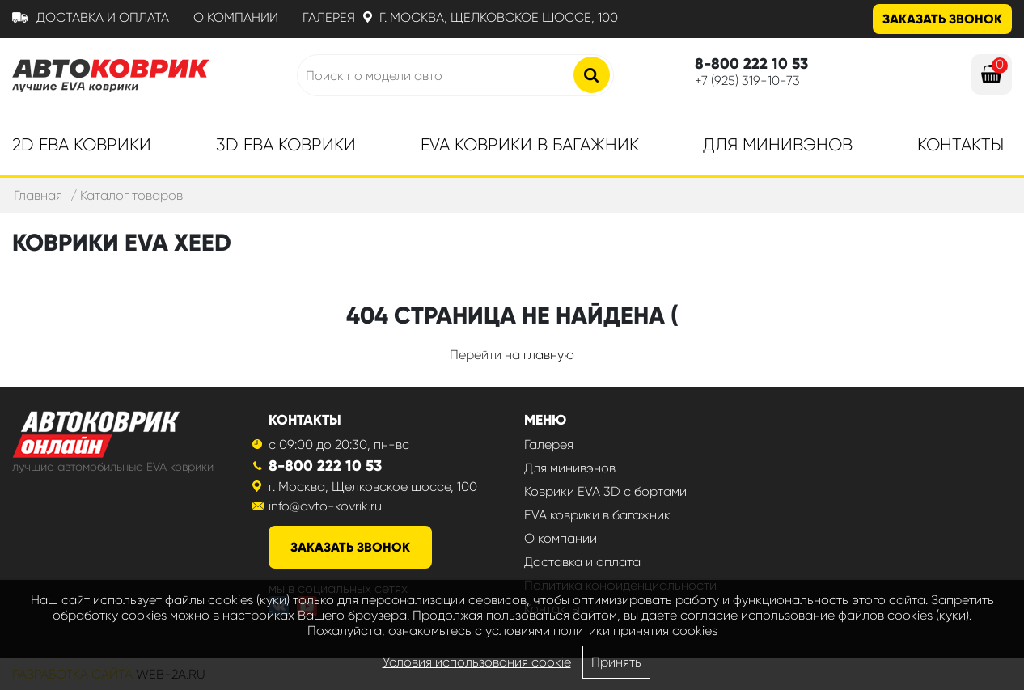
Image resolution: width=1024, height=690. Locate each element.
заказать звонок (350, 547)
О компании (235, 17)
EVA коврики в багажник (597, 515)
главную (548, 354)
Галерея (329, 17)
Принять (616, 662)
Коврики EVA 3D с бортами (605, 491)
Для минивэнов (778, 145)
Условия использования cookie (477, 662)
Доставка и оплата (102, 17)
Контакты (960, 145)
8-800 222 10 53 (325, 465)
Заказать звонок (942, 19)
